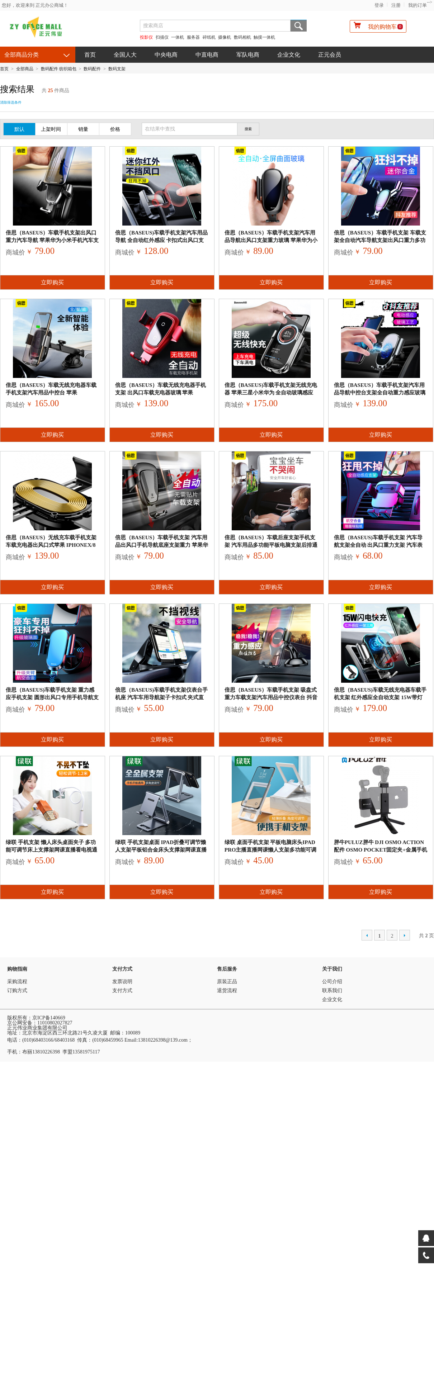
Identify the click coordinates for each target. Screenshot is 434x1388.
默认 (19, 129)
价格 (115, 129)
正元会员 (329, 55)
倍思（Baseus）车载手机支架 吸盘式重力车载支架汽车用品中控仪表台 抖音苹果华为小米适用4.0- (271, 697)
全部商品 (24, 68)
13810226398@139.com (163, 1040)
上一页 (367, 935)
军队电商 (247, 55)
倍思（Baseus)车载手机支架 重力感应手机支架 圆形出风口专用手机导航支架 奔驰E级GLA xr (52, 697)
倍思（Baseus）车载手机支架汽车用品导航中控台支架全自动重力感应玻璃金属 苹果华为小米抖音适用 (379, 392)
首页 (90, 55)
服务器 (193, 37)
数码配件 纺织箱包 (58, 68)
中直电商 (206, 55)
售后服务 (227, 969)
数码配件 (92, 68)
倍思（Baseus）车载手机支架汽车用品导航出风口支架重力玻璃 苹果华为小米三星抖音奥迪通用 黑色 (271, 240)
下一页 (404, 935)
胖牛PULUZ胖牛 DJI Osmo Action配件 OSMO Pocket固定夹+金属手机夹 (380, 849)
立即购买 (52, 282)
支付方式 (122, 969)
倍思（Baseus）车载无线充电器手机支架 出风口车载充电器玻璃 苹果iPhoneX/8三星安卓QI (160, 392)
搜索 (299, 26)
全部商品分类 (21, 55)
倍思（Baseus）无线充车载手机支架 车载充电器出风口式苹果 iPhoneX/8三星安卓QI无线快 (51, 545)
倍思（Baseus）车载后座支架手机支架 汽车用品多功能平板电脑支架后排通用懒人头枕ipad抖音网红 (271, 545)
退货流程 (227, 990)
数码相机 (242, 37)
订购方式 (17, 990)
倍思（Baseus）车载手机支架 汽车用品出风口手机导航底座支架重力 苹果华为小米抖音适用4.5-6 (161, 545)
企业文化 (288, 55)
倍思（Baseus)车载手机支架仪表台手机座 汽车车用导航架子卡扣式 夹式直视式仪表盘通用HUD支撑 (161, 697)
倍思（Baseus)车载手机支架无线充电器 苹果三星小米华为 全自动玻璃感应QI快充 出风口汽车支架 (271, 392)
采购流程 (17, 981)
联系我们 (332, 990)
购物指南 (17, 969)
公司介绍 (332, 981)
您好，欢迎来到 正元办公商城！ (35, 5)
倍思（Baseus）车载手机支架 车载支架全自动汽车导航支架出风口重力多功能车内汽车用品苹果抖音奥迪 (380, 240)
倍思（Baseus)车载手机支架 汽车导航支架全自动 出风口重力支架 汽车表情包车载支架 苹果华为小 (378, 545)
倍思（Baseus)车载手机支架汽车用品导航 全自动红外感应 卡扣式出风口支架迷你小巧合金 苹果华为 (161, 240)
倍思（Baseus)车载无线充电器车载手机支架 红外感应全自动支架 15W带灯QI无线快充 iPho (380, 697)
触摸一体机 (264, 37)
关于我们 (332, 969)
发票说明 (122, 981)
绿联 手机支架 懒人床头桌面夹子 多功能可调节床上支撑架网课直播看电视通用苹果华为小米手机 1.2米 (51, 849)
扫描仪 (162, 37)
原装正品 (227, 981)
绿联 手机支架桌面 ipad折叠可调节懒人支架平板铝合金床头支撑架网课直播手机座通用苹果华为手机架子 (161, 849)
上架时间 (51, 129)
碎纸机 (209, 37)
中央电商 (166, 55)
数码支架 (117, 68)
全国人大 (125, 55)
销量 (83, 129)
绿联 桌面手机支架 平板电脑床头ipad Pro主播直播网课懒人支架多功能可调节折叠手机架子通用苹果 (271, 849)
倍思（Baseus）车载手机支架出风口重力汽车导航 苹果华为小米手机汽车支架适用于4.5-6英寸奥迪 (52, 240)
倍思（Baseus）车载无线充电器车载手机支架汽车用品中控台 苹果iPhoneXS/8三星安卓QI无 (51, 392)
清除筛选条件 (11, 102)
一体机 (178, 37)
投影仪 (146, 37)
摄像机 (224, 37)
